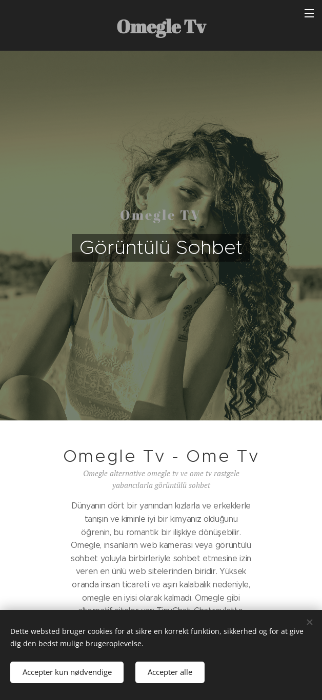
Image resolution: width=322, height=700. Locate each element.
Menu (309, 13)
